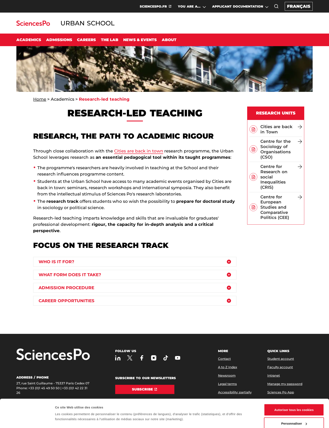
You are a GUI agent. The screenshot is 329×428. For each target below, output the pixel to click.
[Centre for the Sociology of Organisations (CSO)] (281, 149)
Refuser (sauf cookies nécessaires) (294, 417)
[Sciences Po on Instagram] (153, 357)
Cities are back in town (138, 151)
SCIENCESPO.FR (153, 6)
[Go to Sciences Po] (33, 25)
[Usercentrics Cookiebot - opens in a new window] (27, 420)
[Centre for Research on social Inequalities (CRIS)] (281, 177)
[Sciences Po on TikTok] (165, 357)
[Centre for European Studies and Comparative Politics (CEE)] (281, 207)
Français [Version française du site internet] (298, 6)
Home (39, 99)
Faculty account (280, 367)
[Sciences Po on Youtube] (177, 357)
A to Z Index (227, 367)
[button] (276, 6)
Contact (224, 359)
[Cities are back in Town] (281, 129)
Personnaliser (294, 403)
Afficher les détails (69, 410)
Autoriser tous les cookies (294, 389)
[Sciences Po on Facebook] (141, 357)
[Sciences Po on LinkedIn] (117, 357)
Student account (280, 359)
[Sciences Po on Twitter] (129, 357)
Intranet (273, 375)
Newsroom (227, 375)
